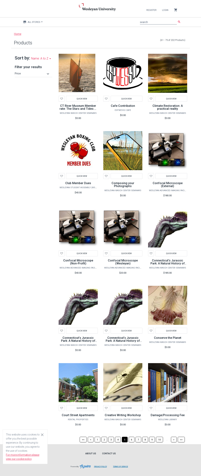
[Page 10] (159, 439)
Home (17, 33)
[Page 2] (104, 439)
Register (151, 10)
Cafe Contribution (123, 106)
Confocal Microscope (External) (168, 184)
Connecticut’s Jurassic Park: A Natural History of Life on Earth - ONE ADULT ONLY (123, 342)
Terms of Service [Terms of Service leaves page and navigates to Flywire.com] (120, 467)
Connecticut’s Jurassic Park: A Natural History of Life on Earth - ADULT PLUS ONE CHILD (78, 342)
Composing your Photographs (123, 184)
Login (165, 10)
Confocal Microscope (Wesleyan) (123, 262)
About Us (90, 453)
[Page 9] (152, 439)
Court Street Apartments (78, 415)
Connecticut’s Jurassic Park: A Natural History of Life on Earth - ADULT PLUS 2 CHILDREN (167, 265)
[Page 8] (145, 439)
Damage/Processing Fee (168, 415)
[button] (32, 73)
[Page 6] (131, 439)
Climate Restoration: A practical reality (168, 107)
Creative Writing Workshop (123, 415)
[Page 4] (118, 439)
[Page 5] (125, 439)
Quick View (82, 99)
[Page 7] (138, 439)
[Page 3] (111, 439)
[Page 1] (97, 439)
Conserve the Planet (167, 338)
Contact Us (109, 453)
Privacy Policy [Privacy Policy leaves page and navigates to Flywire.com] (100, 467)
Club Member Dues (78, 183)
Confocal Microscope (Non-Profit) (78, 262)
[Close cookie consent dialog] (42, 434)
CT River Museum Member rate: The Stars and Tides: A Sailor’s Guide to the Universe (78, 110)
